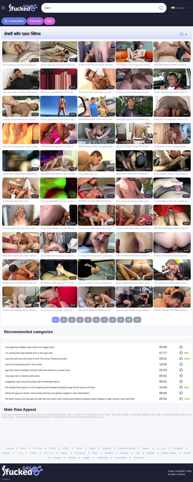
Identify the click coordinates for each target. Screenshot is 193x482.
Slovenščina (121, 457)
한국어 (52, 448)
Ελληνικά (107, 448)
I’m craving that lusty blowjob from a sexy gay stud (28, 353)
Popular (35, 21)
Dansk (92, 448)
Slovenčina (139, 457)
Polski (95, 453)
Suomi (79, 448)
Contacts (6, 479)
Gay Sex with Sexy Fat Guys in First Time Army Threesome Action (36, 358)
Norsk (23, 448)
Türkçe (33, 453)
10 (129, 320)
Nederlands (102, 457)
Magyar (145, 448)
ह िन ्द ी (49, 453)
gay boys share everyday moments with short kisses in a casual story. (37, 370)
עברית (20, 453)
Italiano (64, 453)
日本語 (66, 448)
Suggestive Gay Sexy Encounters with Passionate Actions (32, 381)
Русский (57, 457)
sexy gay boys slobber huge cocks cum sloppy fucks (29, 347)
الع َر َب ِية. (161, 448)
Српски (9, 448)
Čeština (187, 453)
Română (109, 453)
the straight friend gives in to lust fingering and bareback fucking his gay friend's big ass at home (50, 387)
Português (178, 448)
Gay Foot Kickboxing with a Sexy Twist (23, 364)
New (49, 21)
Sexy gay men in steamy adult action (22, 376)
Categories (14, 21)
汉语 (138, 453)
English (86, 457)
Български (80, 453)
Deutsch (6, 453)
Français (72, 457)
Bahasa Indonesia (126, 448)
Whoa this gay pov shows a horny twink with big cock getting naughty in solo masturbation (47, 393)
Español (151, 453)
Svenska (124, 453)
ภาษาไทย (37, 448)
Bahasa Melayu (169, 453)
